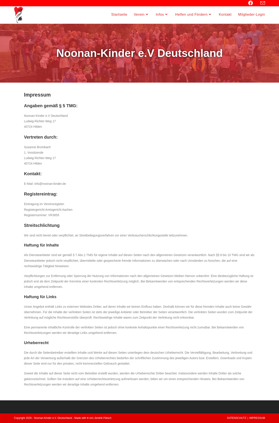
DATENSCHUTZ (236, 418)
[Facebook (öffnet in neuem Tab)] (253, 3)
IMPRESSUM (257, 418)
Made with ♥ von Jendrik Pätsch (92, 418)
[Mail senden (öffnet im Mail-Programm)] (262, 3)
